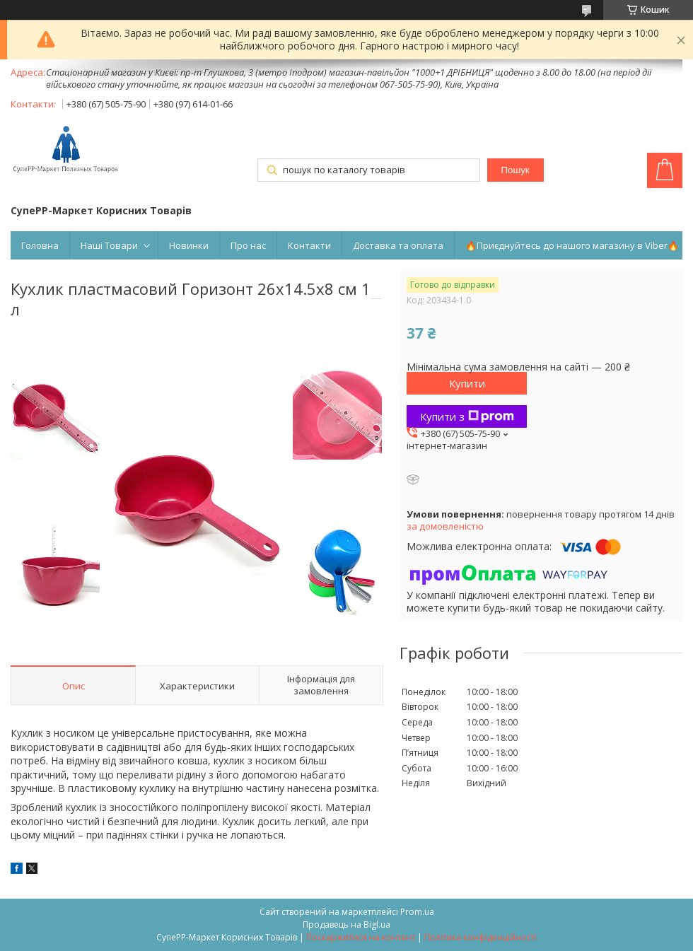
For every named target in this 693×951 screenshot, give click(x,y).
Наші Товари (109, 245)
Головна (40, 245)
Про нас (248, 245)
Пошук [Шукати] (515, 170)
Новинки (189, 245)
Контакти (309, 245)
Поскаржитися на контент (360, 937)
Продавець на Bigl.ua (346, 924)
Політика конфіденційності (480, 937)
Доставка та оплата (398, 245)
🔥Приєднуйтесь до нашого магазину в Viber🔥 (572, 245)
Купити (467, 383)
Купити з (467, 416)
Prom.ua (417, 912)
